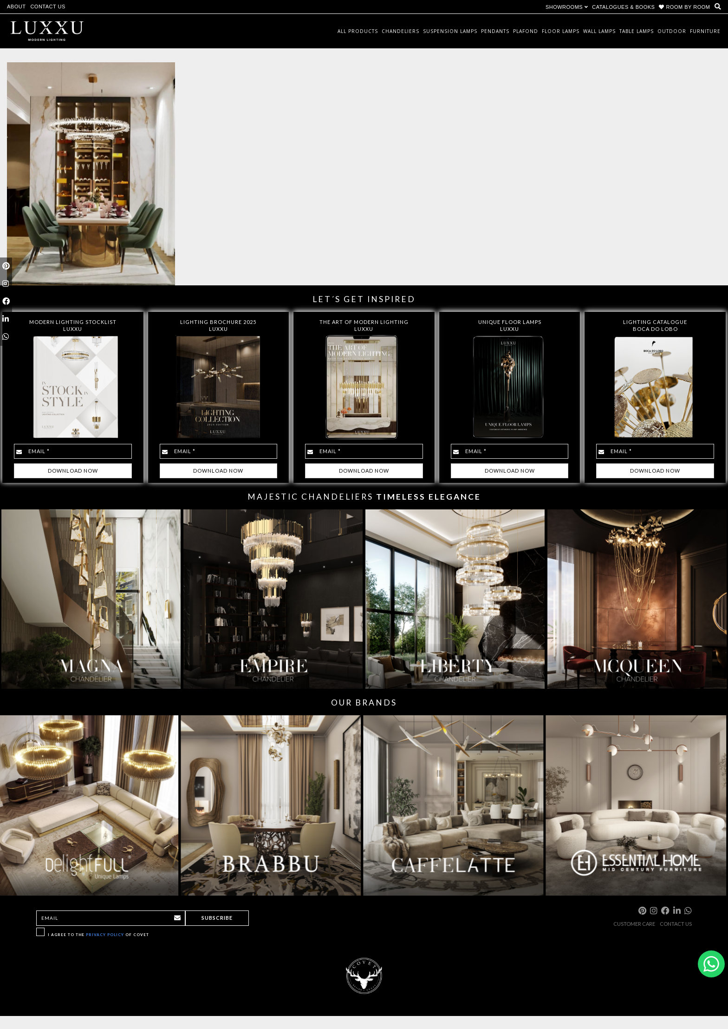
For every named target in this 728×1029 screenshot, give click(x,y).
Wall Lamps (599, 31)
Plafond (525, 31)
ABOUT (16, 6)
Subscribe (217, 918)
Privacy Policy (105, 934)
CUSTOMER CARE (634, 924)
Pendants (495, 31)
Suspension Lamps (450, 31)
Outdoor (671, 31)
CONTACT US (47, 6)
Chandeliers (400, 31)
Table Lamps (636, 31)
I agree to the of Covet (98, 934)
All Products (358, 31)
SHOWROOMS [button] (567, 7)
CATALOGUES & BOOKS (623, 7)
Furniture (705, 31)
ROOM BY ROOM (685, 7)
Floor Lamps (560, 31)
